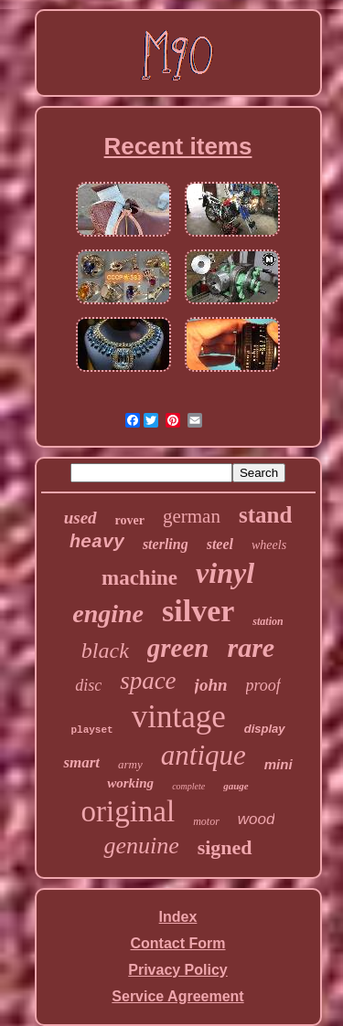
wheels (269, 545)
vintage (179, 717)
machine (139, 577)
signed (225, 847)
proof (263, 685)
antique (203, 755)
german (191, 516)
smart (81, 762)
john (211, 684)
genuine (140, 845)
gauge (236, 785)
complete (188, 786)
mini (278, 764)
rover (130, 520)
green (178, 647)
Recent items (178, 146)
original (128, 811)
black (105, 650)
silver (198, 611)
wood (256, 819)
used (80, 517)
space (148, 680)
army (130, 764)
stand (265, 514)
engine (108, 613)
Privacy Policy (178, 970)
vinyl (225, 572)
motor (206, 821)
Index (178, 917)
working (130, 783)
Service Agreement (177, 996)
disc (88, 685)
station (267, 621)
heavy (97, 542)
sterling (165, 544)
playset (91, 730)
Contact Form (178, 943)
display (264, 728)
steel (220, 544)
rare (250, 647)
